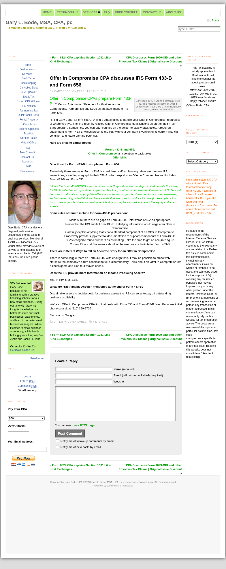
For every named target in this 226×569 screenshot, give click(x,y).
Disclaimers (27, 171)
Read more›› (37, 358)
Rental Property (28, 119)
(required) (123, 369)
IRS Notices (29, 105)
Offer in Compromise (102, 153)
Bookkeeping (28, 83)
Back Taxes (28, 78)
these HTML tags (83, 431)
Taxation (29, 133)
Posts (215, 20)
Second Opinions (29, 128)
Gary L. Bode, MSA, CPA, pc (39, 22)
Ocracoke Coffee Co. (22, 350)
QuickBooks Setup (29, 115)
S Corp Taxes (29, 124)
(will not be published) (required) (138, 375)
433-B (96, 321)
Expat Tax (28, 96)
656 (104, 321)
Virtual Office (28, 142)
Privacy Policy (145, 488)
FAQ (27, 147)
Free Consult (27, 152)
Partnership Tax (28, 110)
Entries (27, 381)
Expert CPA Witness (28, 101)
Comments (27, 386)
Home (27, 64)
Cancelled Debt (29, 87)
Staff (28, 166)
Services (27, 73)
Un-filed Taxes (28, 137)
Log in (27, 376)
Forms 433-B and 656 (119, 149)
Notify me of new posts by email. (81, 453)
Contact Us (27, 157)
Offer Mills (120, 157)
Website (118, 381)
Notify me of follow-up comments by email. (87, 447)
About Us (27, 161)
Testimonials (27, 69)
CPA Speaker (28, 92)
